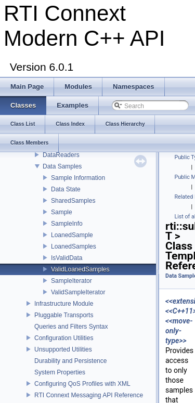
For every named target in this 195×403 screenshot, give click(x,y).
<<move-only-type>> (179, 331)
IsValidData (66, 258)
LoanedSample (72, 235)
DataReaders (61, 155)
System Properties (59, 372)
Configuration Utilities (63, 338)
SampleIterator (71, 280)
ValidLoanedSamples (80, 269)
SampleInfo (67, 223)
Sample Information (78, 177)
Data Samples (62, 166)
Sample (61, 212)
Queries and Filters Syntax (71, 326)
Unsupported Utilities (63, 349)
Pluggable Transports (63, 315)
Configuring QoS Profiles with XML (82, 383)
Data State (66, 189)
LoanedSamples (73, 246)
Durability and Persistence (70, 361)
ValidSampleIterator (78, 292)
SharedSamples (73, 200)
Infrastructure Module (63, 303)
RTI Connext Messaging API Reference (88, 395)
